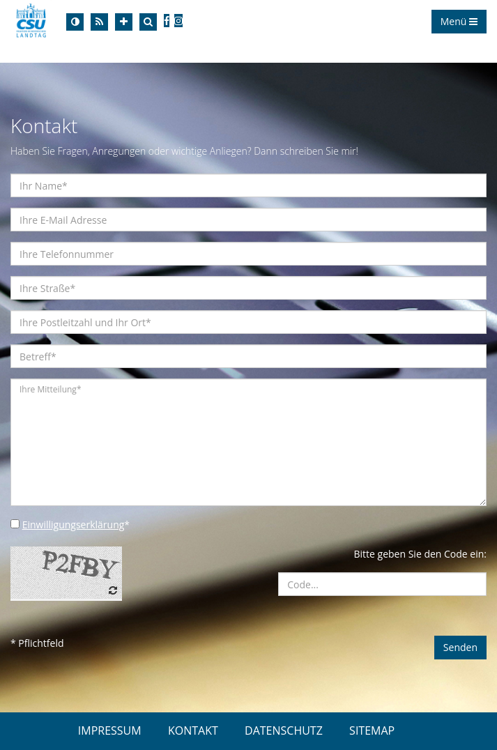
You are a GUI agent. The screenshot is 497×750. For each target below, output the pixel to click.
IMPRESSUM (110, 730)
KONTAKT (193, 730)
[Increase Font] (123, 22)
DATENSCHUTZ (284, 730)
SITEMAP (372, 730)
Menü (459, 21)
